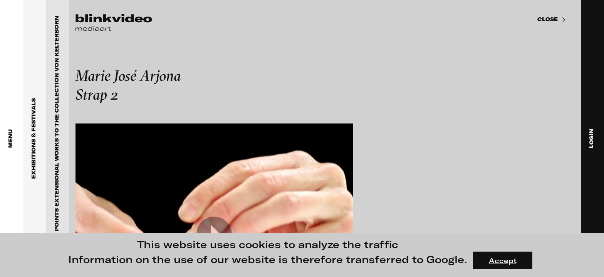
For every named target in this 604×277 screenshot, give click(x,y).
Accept (503, 260)
